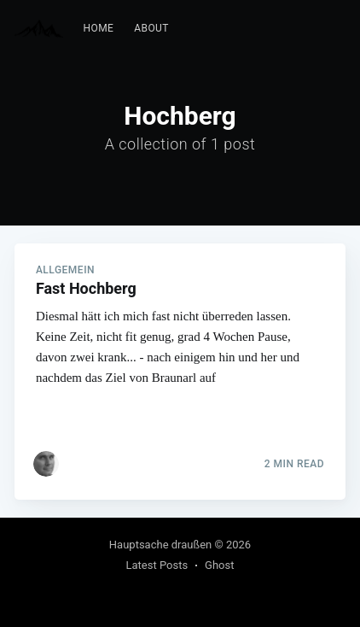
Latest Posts (156, 565)
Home (99, 28)
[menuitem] (99, 28)
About (151, 28)
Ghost (219, 565)
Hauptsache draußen (160, 544)
